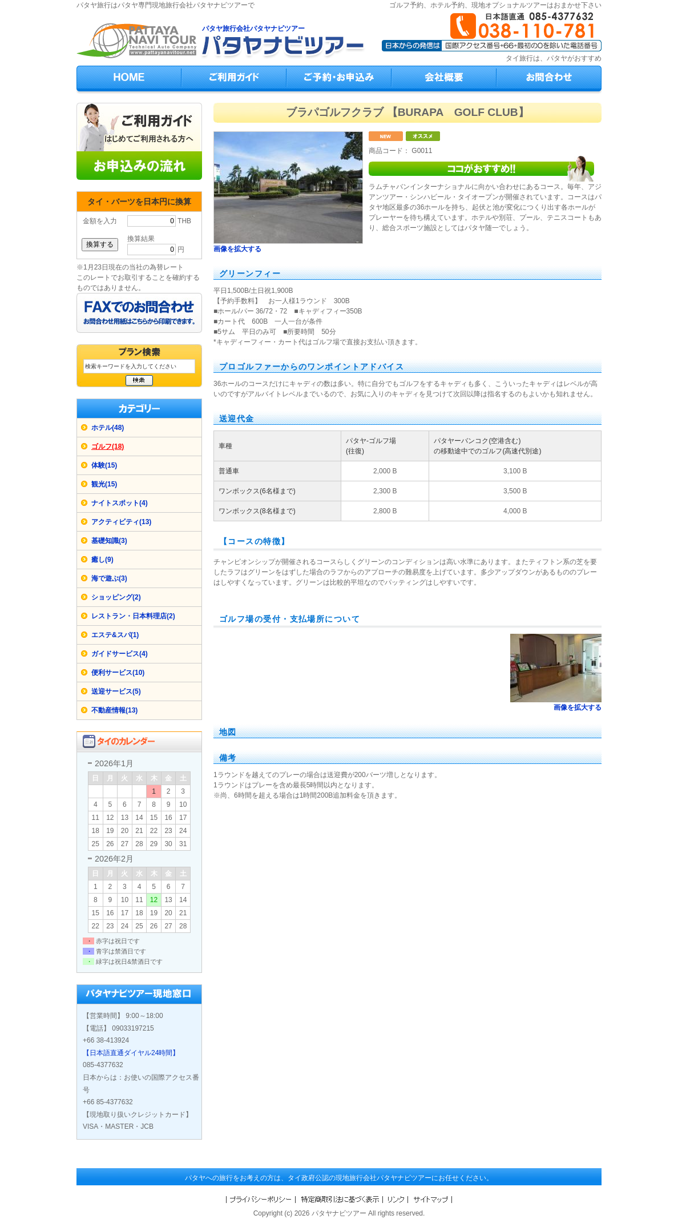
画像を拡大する (237, 249)
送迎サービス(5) (116, 691)
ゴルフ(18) (107, 446)
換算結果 (141, 239)
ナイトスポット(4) (119, 503)
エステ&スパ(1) (115, 635)
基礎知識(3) (109, 541)
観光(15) (104, 484)
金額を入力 (100, 221)
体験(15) (104, 465)
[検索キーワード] (139, 366)
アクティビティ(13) (121, 522)
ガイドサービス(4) (119, 654)
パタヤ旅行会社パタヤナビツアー (253, 29)
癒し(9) (102, 560)
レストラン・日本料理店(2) (133, 616)
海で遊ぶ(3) (109, 578)
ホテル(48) (107, 428)
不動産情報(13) (114, 710)
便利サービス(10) (117, 673)
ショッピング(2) (116, 597)
